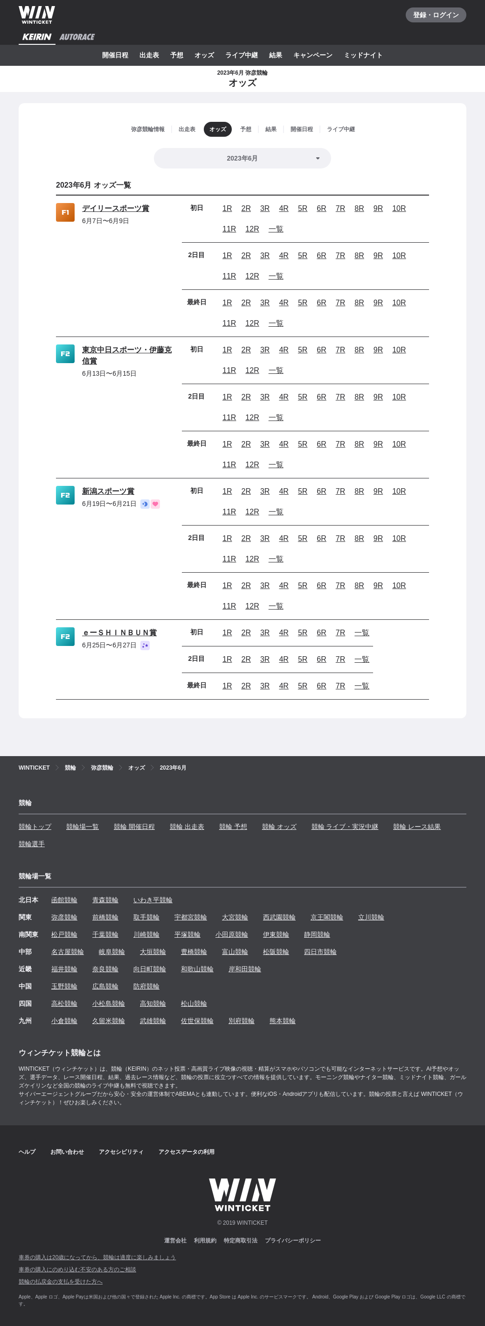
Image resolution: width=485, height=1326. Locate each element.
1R (227, 208)
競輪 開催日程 (134, 826)
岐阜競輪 (112, 951)
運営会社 (175, 1240)
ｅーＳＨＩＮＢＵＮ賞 (119, 633)
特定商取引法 (240, 1240)
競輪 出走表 (187, 826)
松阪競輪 (276, 951)
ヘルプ (27, 1152)
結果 (275, 55)
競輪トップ (35, 826)
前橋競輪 (105, 917)
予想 (176, 55)
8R (359, 208)
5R (302, 208)
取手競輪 (146, 917)
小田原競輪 (231, 934)
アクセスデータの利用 (187, 1152)
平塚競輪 (187, 934)
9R (378, 208)
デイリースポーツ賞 (115, 208)
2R (245, 208)
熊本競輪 (283, 1020)
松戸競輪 (64, 934)
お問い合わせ (67, 1152)
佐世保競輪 (197, 1020)
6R (321, 208)
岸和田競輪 (245, 969)
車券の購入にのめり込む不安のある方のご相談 (77, 1269)
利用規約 (205, 1240)
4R (283, 208)
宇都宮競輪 (190, 917)
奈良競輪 (105, 969)
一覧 (276, 229)
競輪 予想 (233, 826)
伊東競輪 (276, 934)
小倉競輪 (64, 1020)
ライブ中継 (241, 55)
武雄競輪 (153, 1020)
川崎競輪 (146, 934)
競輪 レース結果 (417, 826)
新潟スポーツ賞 (108, 491)
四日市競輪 (320, 951)
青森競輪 (105, 900)
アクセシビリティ (121, 1152)
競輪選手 (32, 844)
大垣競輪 (153, 951)
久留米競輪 (108, 1020)
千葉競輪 (105, 934)
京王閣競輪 (327, 917)
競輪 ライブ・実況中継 (345, 826)
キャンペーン (313, 55)
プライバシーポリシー (293, 1240)
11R (229, 229)
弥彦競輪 (64, 917)
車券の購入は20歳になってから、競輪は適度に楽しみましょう (97, 1257)
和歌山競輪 (197, 969)
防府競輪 (146, 986)
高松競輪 (64, 1003)
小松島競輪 (108, 1003)
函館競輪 (64, 900)
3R (265, 208)
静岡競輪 (317, 934)
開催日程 (115, 55)
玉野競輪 (64, 986)
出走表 (149, 55)
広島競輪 (105, 986)
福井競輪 (64, 969)
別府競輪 (242, 1020)
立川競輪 (371, 917)
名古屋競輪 (67, 951)
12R (252, 229)
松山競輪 (194, 1003)
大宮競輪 (235, 917)
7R (340, 208)
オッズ (204, 55)
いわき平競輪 (153, 900)
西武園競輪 (279, 917)
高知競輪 (153, 1003)
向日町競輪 (149, 969)
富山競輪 (235, 951)
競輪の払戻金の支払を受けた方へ (61, 1281)
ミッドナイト (363, 55)
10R (399, 208)
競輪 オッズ (279, 826)
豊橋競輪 (194, 951)
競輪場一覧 (82, 826)
